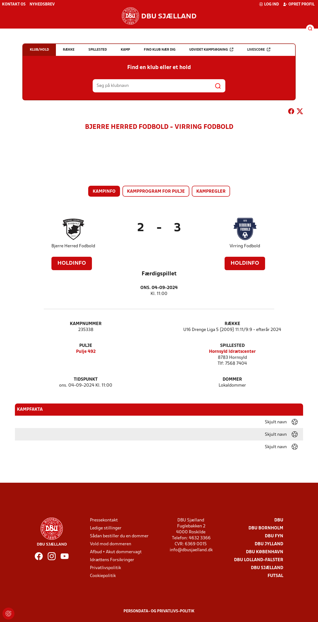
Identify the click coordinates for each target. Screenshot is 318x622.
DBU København (264, 552)
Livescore (258, 49)
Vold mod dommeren (110, 544)
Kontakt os (14, 4)
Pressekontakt (104, 520)
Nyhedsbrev (42, 4)
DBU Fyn (274, 536)
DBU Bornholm (265, 528)
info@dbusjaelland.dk (191, 550)
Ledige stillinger (105, 528)
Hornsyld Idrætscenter (232, 352)
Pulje (85, 346)
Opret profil (299, 4)
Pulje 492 (86, 352)
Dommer (232, 379)
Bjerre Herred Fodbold (73, 246)
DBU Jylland (269, 544)
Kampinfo (104, 191)
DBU (278, 520)
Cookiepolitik (103, 576)
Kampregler (211, 191)
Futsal (275, 576)
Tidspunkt (86, 379)
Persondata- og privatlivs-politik (159, 611)
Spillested (232, 346)
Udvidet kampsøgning (211, 49)
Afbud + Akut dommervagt (116, 552)
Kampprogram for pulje (156, 191)
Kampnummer (86, 324)
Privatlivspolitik (105, 568)
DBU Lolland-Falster (258, 560)
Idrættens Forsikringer (112, 560)
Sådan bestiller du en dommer (119, 536)
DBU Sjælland (267, 568)
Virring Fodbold (245, 246)
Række (232, 324)
